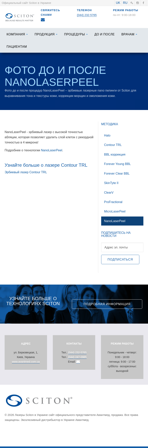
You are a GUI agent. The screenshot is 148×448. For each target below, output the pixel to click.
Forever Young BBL (117, 164)
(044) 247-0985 (77, 357)
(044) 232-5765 (87, 15)
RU (125, 2)
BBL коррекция (114, 154)
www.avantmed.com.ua (26, 361)
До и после (104, 34)
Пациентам (17, 46)
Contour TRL (113, 145)
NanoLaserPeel (51, 150)
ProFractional (113, 202)
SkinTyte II (111, 183)
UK (118, 2)
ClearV (109, 192)
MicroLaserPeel (114, 211)
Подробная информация (107, 304)
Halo (107, 135)
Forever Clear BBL (117, 173)
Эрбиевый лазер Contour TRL (26, 172)
